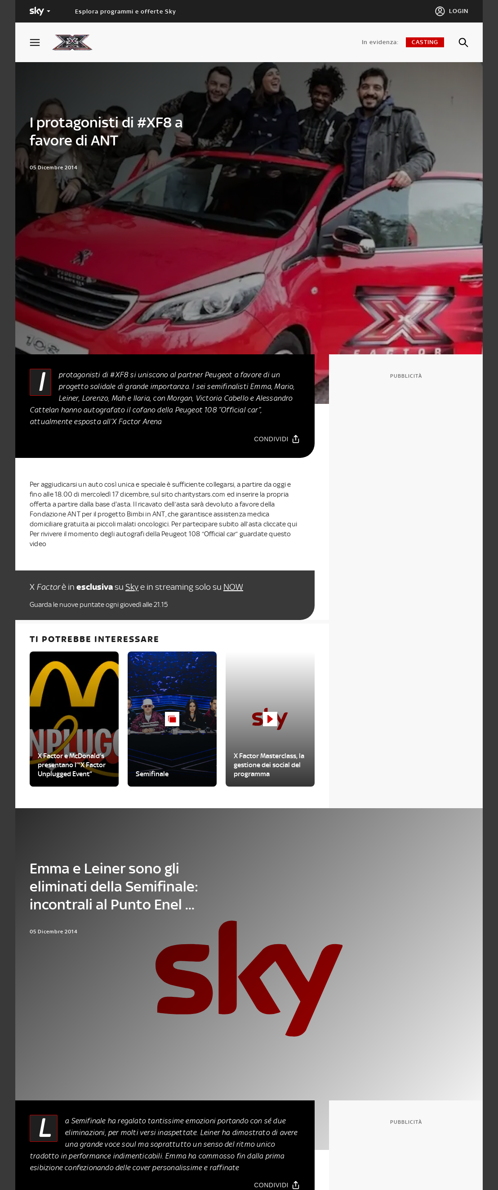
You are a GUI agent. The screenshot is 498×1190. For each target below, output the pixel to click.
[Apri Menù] (40, 42)
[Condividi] (277, 438)
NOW (233, 587)
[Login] (451, 11)
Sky (131, 587)
